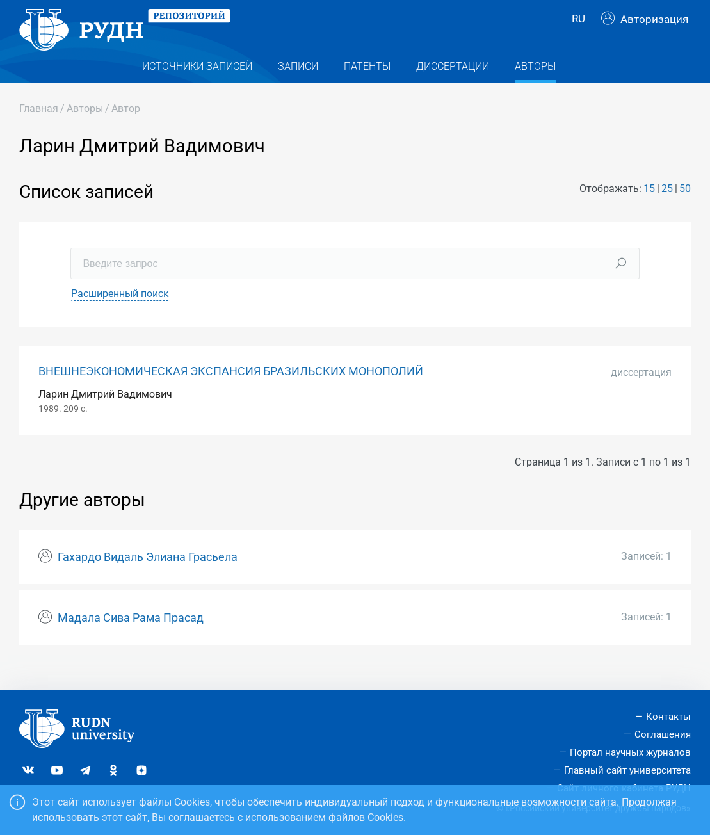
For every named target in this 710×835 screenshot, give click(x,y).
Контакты (668, 716)
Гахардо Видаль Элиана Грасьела (148, 577)
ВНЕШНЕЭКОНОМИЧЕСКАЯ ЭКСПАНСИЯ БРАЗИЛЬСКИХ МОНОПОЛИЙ (230, 391)
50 (685, 209)
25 (667, 209)
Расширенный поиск (120, 313)
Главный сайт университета (627, 770)
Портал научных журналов (630, 752)
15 (649, 209)
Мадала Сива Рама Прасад (131, 637)
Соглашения (662, 734)
